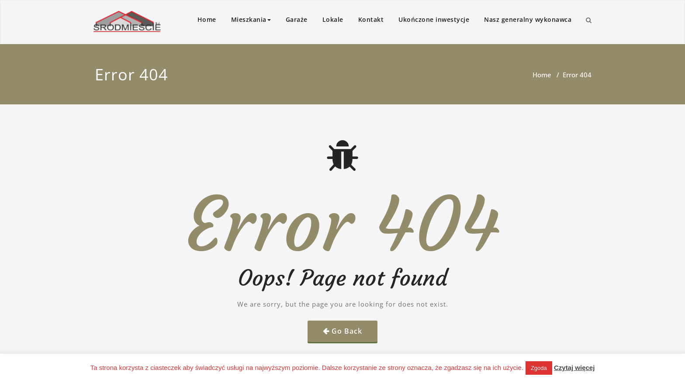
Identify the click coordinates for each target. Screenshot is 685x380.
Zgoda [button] (539, 368)
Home (206, 19)
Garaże (297, 19)
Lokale (332, 19)
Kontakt (371, 19)
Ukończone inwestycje (433, 19)
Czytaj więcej (574, 367)
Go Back (347, 331)
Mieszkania (251, 19)
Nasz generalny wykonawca (527, 19)
